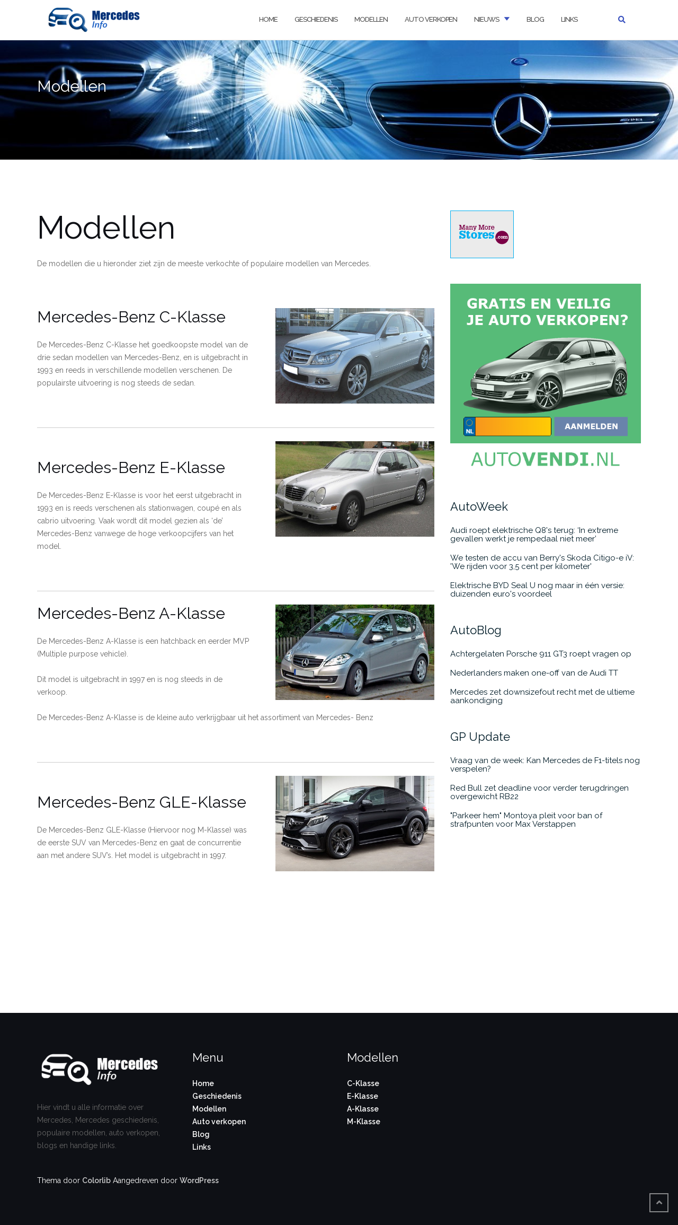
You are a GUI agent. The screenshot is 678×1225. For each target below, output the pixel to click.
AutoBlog (476, 630)
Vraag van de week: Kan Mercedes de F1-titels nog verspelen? (545, 764)
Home (268, 19)
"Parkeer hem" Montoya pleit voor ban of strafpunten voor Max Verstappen (526, 819)
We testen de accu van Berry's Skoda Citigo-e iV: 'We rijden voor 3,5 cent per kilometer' (542, 562)
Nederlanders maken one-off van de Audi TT (534, 673)
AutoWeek (479, 506)
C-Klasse (363, 1083)
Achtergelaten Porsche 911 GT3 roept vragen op (540, 654)
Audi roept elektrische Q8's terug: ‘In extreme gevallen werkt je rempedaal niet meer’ (534, 534)
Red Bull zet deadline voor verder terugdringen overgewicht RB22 (539, 792)
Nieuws (486, 19)
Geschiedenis (316, 19)
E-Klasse (362, 1096)
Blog (535, 19)
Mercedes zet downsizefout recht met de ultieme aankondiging (542, 696)
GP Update (480, 736)
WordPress (199, 1180)
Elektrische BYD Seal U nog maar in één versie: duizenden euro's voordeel (537, 589)
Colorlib (96, 1180)
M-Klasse (363, 1121)
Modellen (371, 19)
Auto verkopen (431, 19)
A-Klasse (363, 1109)
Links (569, 19)
